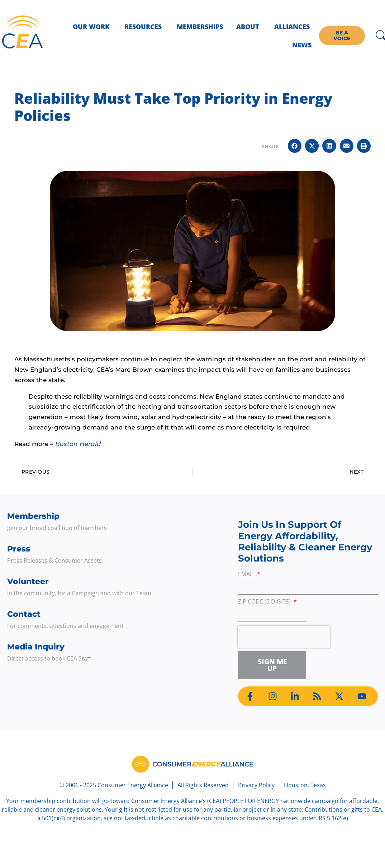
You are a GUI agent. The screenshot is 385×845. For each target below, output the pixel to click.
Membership (33, 516)
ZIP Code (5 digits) (265, 601)
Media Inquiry (36, 647)
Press (18, 549)
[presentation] (284, 637)
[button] (294, 145)
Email (247, 574)
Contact (24, 614)
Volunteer (28, 581)
